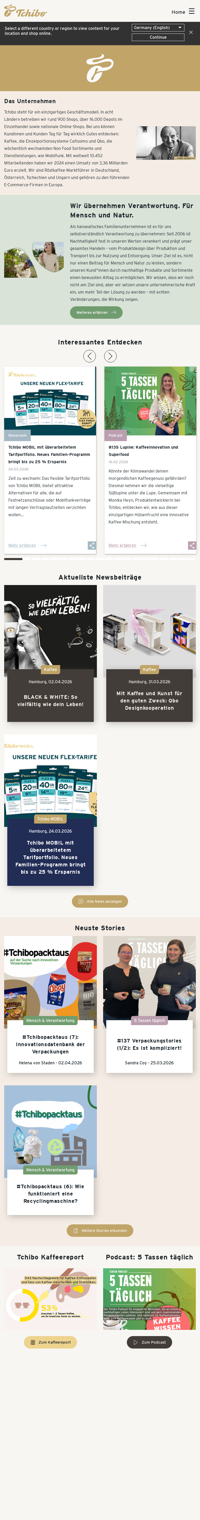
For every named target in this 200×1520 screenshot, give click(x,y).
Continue (158, 37)
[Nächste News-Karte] (110, 356)
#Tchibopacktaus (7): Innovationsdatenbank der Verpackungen (50, 1044)
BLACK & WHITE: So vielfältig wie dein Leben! (50, 700)
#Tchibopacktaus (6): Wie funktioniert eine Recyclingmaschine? (50, 1193)
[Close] (189, 32)
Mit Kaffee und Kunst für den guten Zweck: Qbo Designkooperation (149, 700)
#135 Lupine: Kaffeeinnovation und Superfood (143, 451)
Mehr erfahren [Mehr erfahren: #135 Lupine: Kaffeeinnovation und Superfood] (128, 545)
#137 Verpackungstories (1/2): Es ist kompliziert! (149, 1044)
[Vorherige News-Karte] (89, 356)
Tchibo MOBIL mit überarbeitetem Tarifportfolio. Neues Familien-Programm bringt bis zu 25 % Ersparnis (49, 454)
